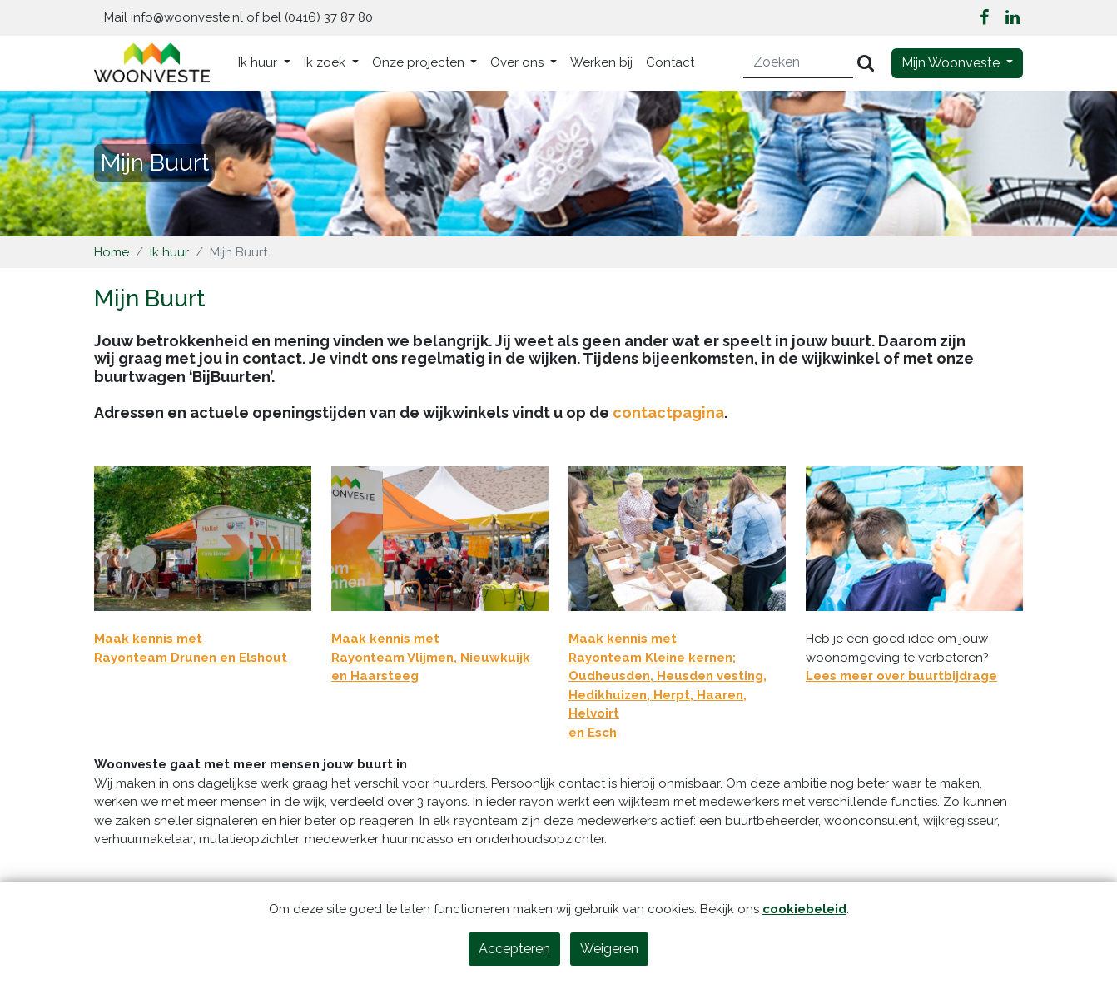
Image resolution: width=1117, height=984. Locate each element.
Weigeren (609, 949)
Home (111, 252)
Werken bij (601, 62)
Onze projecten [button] (420, 62)
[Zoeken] (798, 62)
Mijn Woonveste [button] (952, 63)
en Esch (592, 732)
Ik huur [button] (259, 62)
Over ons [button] (518, 62)
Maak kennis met (148, 638)
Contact (670, 62)
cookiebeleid (804, 909)
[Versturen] (865, 62)
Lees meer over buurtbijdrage (901, 675)
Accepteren (514, 949)
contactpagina (668, 412)
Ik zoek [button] (326, 62)
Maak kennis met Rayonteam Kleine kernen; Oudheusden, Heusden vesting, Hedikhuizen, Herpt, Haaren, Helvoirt (667, 676)
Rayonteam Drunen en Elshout (190, 657)
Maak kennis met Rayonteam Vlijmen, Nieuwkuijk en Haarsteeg (430, 657)
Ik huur (169, 252)
